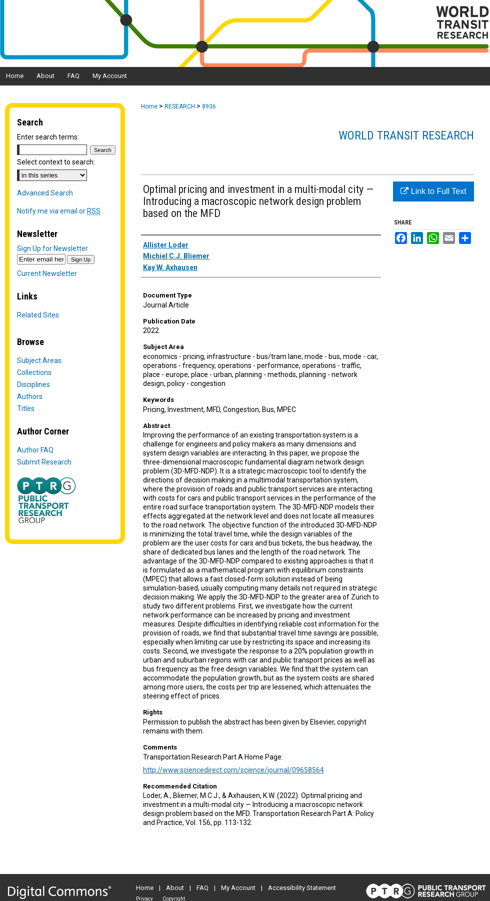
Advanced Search (45, 193)
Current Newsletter (47, 274)
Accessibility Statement (302, 888)
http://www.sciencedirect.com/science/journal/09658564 (233, 770)
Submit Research (44, 462)
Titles (25, 408)
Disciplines (33, 384)
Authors (29, 396)
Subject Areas (39, 360)
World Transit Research (406, 135)
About (175, 888)
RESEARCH (179, 106)
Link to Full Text (433, 191)
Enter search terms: (48, 137)
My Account (238, 888)
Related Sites (38, 315)
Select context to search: (56, 162)
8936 (209, 106)
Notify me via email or (58, 211)
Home (149, 106)
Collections (34, 372)
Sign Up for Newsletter (52, 248)
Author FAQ (35, 450)
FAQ (202, 888)
